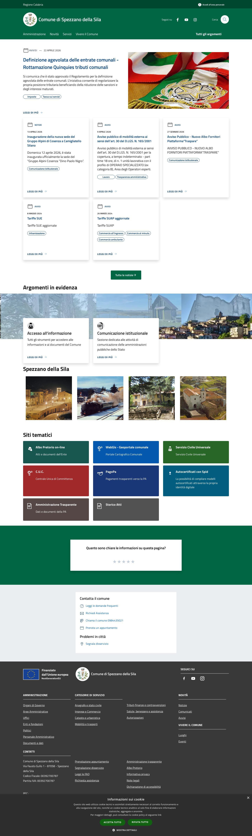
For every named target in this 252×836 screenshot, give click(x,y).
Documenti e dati (33, 743)
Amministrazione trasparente (144, 761)
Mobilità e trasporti (86, 724)
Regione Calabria (33, 4)
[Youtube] (184, 19)
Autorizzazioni (135, 718)
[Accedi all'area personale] (211, 5)
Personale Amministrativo (38, 737)
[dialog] (126, 815)
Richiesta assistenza (87, 780)
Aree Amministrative (35, 711)
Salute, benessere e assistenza (145, 711)
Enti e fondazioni (33, 724)
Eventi (182, 741)
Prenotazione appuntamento (92, 761)
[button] (126, 830)
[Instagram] (193, 19)
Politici (27, 730)
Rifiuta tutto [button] (140, 822)
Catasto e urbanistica (87, 718)
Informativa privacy (138, 774)
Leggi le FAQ (82, 774)
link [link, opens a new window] (160, 814)
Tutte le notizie (125, 275)
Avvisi (33, 50)
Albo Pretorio (134, 768)
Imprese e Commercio (87, 711)
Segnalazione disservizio (89, 768)
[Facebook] (176, 19)
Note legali (133, 780)
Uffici (26, 718)
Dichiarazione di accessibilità (144, 787)
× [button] (248, 798)
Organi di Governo (34, 705)
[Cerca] (224, 19)
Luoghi (182, 735)
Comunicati (185, 711)
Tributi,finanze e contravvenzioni (146, 705)
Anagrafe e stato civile (88, 705)
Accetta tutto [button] (112, 822)
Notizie (34, 125)
